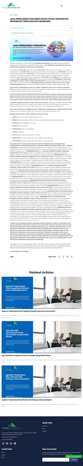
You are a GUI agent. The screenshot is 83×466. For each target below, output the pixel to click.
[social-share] (59, 256)
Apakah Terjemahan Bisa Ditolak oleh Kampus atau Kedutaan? (27, 400)
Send (74, 459)
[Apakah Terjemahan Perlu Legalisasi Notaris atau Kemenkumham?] (41, 293)
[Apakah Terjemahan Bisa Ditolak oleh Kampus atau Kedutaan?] (41, 381)
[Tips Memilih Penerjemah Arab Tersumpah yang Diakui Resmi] (41, 337)
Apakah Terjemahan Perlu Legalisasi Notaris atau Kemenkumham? (28, 311)
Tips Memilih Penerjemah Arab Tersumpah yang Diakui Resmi (26, 355)
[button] (70, 28)
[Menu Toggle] (61, 6)
